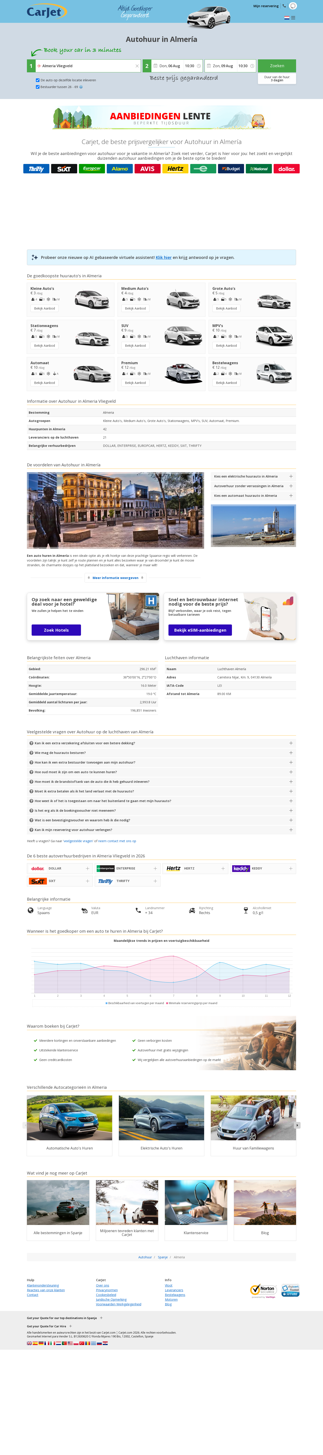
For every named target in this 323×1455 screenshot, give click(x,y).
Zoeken (277, 65)
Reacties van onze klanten (46, 1290)
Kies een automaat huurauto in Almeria (245, 495)
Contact (32, 1295)
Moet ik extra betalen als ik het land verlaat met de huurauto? (84, 791)
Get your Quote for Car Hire (46, 1326)
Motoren (171, 1299)
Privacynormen (107, 1290)
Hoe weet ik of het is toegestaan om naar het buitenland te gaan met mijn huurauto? (103, 801)
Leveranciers (174, 1290)
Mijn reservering (266, 6)
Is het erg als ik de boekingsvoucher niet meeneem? (75, 810)
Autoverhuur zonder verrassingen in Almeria (249, 486)
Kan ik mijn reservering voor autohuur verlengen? (73, 830)
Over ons (102, 1285)
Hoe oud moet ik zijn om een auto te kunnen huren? (76, 772)
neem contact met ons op (117, 841)
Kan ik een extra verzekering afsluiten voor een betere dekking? (85, 743)
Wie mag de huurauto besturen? (60, 753)
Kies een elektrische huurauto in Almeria (246, 476)
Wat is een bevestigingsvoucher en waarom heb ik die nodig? (82, 820)
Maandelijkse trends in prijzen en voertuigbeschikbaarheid (161, 940)
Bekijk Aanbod (44, 308)
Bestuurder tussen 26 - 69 (61, 87)
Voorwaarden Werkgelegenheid (118, 1304)
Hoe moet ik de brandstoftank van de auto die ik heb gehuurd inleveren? (92, 781)
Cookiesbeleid (106, 1295)
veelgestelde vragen (78, 841)
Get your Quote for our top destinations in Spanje (62, 1318)
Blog (168, 1304)
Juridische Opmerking (111, 1299)
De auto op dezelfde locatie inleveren (68, 80)
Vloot (168, 1285)
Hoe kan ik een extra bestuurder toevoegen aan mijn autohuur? (85, 762)
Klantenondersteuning (43, 1285)
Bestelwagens (175, 1295)
